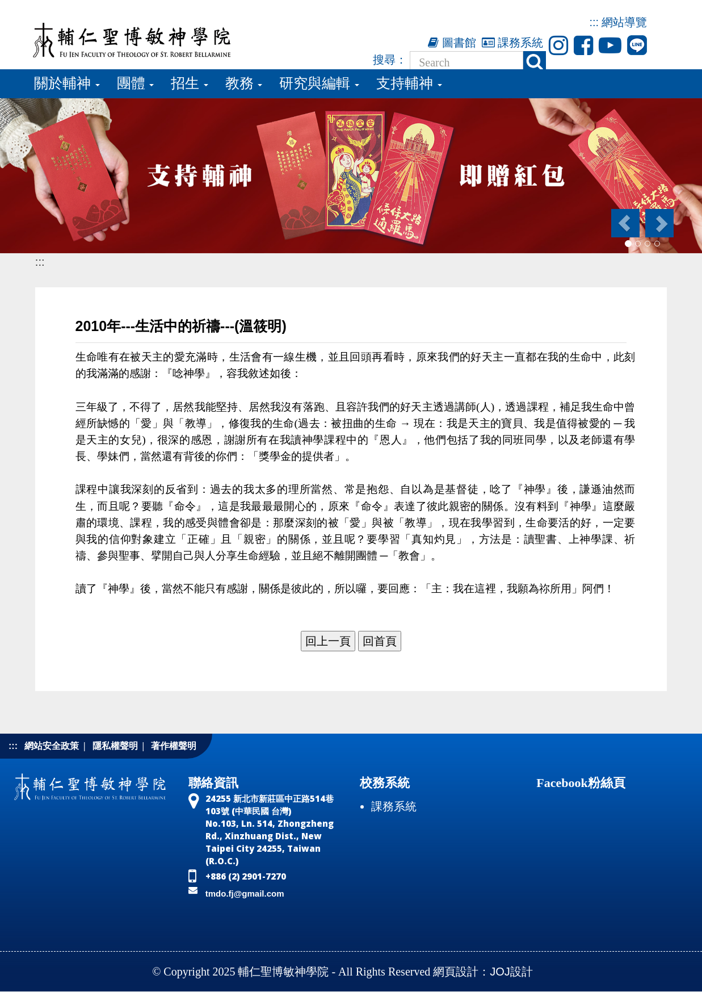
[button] (624, 223)
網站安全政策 (51, 746)
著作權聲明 (173, 746)
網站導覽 (624, 22)
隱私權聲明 (115, 746)
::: (594, 22)
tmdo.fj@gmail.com (244, 893)
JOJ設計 (511, 971)
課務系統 (513, 42)
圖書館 (452, 42)
